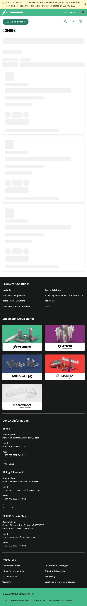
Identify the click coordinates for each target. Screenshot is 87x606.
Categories (15, 21)
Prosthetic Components (13, 295)
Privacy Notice (56, 600)
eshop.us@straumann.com (14, 446)
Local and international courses (60, 582)
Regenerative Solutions (13, 301)
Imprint (69, 600)
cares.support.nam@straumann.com (18, 537)
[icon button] (66, 22)
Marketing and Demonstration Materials (64, 295)
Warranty (6, 582)
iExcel (47, 306)
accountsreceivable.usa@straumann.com (21, 490)
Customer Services (11, 565)
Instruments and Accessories (16, 306)
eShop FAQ (50, 576)
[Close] (85, 4)
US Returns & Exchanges (56, 565)
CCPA (4, 600)
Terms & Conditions (20, 600)
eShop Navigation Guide (14, 571)
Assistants (50, 301)
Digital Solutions (53, 290)
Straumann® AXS (10, 576)
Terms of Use (39, 600)
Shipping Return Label (55, 571)
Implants (6, 290)
